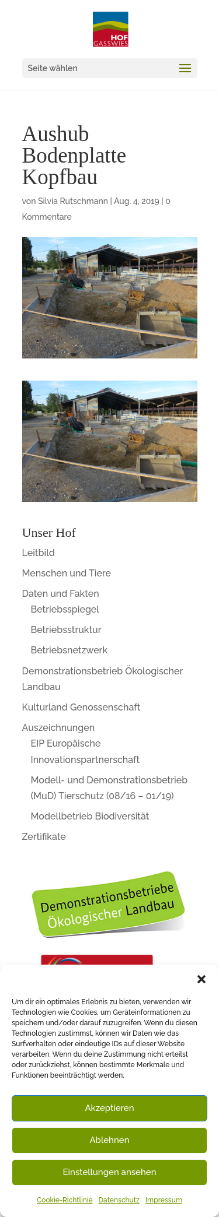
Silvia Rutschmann (73, 201)
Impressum (163, 1200)
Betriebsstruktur (66, 629)
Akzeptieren (109, 1108)
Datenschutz (119, 1200)
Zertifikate (44, 836)
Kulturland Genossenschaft (81, 707)
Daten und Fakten (60, 593)
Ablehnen (109, 1140)
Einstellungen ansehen (110, 1172)
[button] (201, 979)
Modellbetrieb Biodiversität (90, 816)
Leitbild (38, 552)
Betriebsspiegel (65, 609)
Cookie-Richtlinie (65, 1200)
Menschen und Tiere (67, 573)
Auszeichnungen (58, 727)
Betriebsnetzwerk (69, 650)
